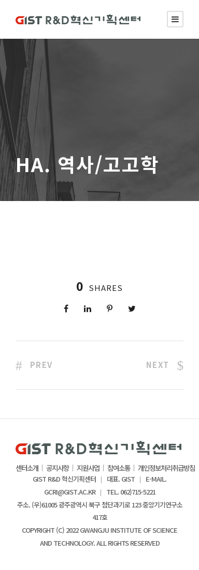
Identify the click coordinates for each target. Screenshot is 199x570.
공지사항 (57, 468)
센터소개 (27, 468)
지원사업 (88, 468)
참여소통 (118, 468)
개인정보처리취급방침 (166, 468)
